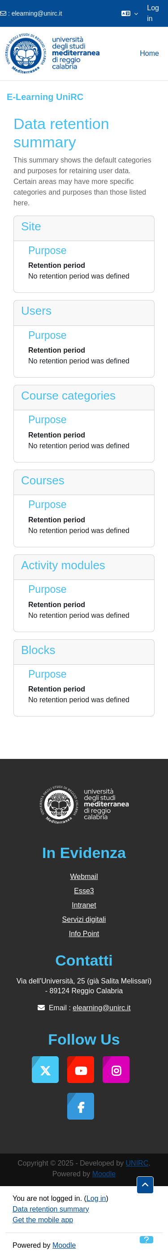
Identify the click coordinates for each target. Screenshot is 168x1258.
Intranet (84, 905)
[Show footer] (146, 1240)
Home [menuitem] (149, 53)
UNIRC (137, 1163)
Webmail (84, 876)
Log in (153, 13)
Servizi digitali (84, 919)
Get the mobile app (43, 1220)
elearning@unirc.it (37, 13)
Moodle (104, 1174)
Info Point (84, 933)
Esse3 (84, 891)
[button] (129, 13)
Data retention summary (51, 1209)
